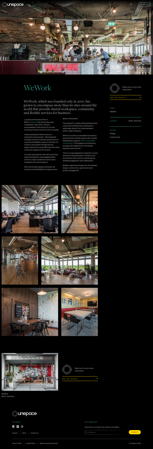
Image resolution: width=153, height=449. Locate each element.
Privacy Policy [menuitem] (17, 443)
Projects (42, 4)
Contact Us (34, 433)
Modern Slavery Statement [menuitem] (49, 443)
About (24, 433)
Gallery (144, 70)
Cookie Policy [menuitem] (30, 443)
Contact (145, 4)
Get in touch (117, 98)
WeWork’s (33, 122)
